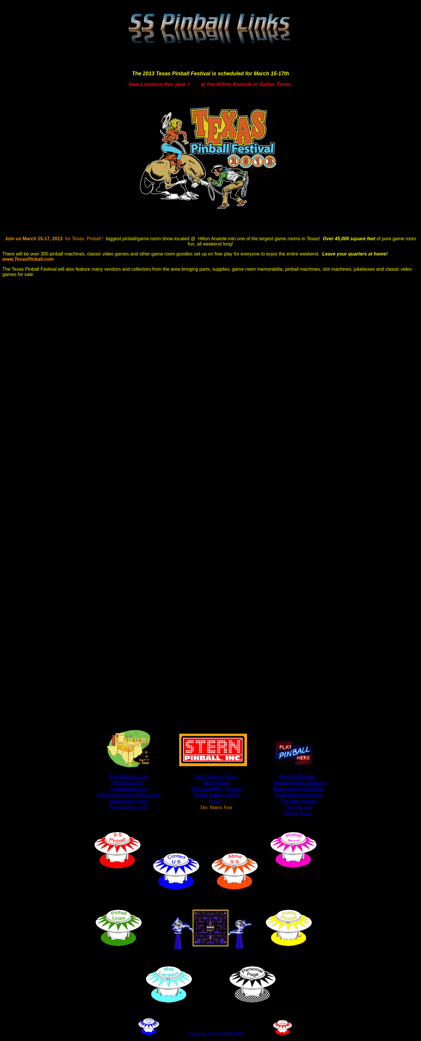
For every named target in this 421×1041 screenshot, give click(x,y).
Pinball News (297, 813)
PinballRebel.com (128, 807)
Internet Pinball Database (300, 783)
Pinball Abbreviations (216, 795)
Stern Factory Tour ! (216, 776)
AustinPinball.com (128, 776)
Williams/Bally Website (216, 789)
